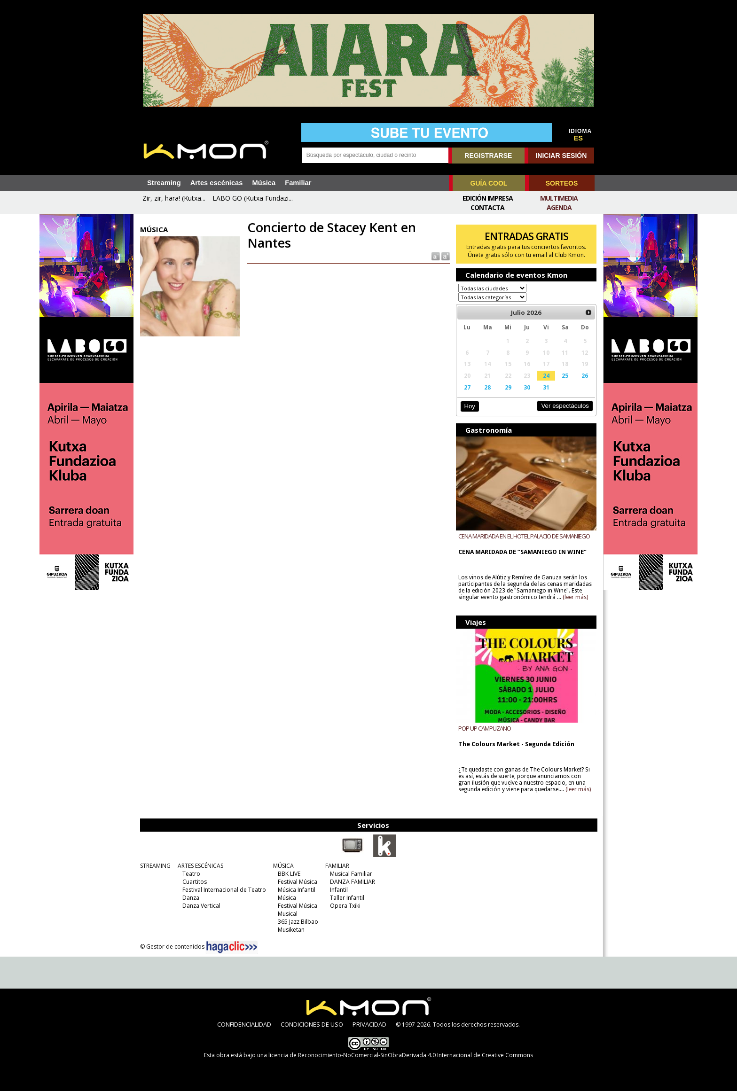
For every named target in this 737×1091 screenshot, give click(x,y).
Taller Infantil (347, 898)
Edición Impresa (488, 198)
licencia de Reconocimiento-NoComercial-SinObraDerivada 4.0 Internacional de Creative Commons (400, 1055)
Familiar (298, 183)
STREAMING (155, 866)
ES (578, 138)
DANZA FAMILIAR (352, 882)
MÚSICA (283, 866)
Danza (190, 898)
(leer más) (575, 597)
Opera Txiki (345, 906)
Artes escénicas (216, 183)
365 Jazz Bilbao (298, 922)
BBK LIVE (289, 874)
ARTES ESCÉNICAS (200, 866)
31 (546, 387)
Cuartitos (194, 882)
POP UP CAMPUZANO (484, 728)
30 (527, 387)
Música (263, 183)
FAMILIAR (337, 866)
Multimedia (559, 198)
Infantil (339, 890)
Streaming (164, 183)
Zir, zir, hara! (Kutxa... (173, 198)
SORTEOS (562, 183)
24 (546, 375)
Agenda (559, 207)
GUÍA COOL (489, 183)
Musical (288, 914)
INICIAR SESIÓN (561, 155)
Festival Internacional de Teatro (224, 890)
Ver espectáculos (565, 405)
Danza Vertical (201, 906)
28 (487, 387)
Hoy (469, 406)
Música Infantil (296, 890)
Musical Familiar (351, 874)
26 (584, 375)
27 (467, 387)
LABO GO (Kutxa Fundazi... (252, 198)
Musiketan (291, 930)
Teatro (191, 874)
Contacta (487, 207)
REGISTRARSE (488, 155)
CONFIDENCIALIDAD (244, 1024)
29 (508, 387)
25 (565, 375)
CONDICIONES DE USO (312, 1024)
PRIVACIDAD (369, 1024)
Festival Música (297, 882)
